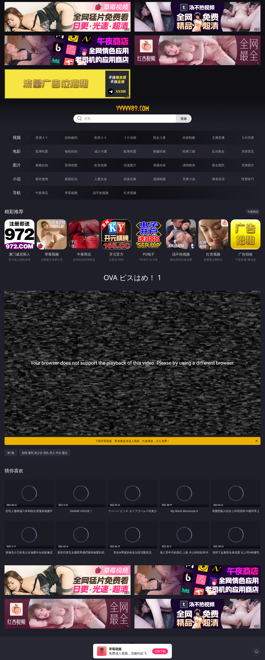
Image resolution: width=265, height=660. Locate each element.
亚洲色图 (71, 165)
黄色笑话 (218, 179)
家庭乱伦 (71, 179)
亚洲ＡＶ (41, 137)
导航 (17, 192)
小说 (17, 179)
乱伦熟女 (218, 151)
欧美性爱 (130, 151)
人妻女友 (100, 179)
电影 (17, 151)
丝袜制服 (189, 137)
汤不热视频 (100, 193)
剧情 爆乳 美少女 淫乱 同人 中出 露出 (45, 453)
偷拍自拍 (71, 151)
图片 (17, 165)
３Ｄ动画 (130, 137)
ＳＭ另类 (247, 137)
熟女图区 (218, 165)
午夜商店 (41, 193)
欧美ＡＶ (100, 137)
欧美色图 (100, 165)
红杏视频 (130, 193)
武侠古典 (130, 179)
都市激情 (41, 179)
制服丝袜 (159, 151)
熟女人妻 (159, 137)
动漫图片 (130, 165)
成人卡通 (100, 151)
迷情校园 (159, 179)
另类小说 (189, 179)
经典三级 (189, 151)
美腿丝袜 (159, 165)
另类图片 (247, 165)
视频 (17, 137)
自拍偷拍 (71, 137)
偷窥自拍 (41, 165)
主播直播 (218, 137)
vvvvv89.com (132, 108)
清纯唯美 (189, 165)
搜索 (184, 118)
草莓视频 (71, 193)
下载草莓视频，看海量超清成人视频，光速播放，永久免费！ (177, 441)
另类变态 (247, 151)
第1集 (10, 453)
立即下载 (160, 651)
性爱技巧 (247, 179)
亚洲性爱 (41, 151)
